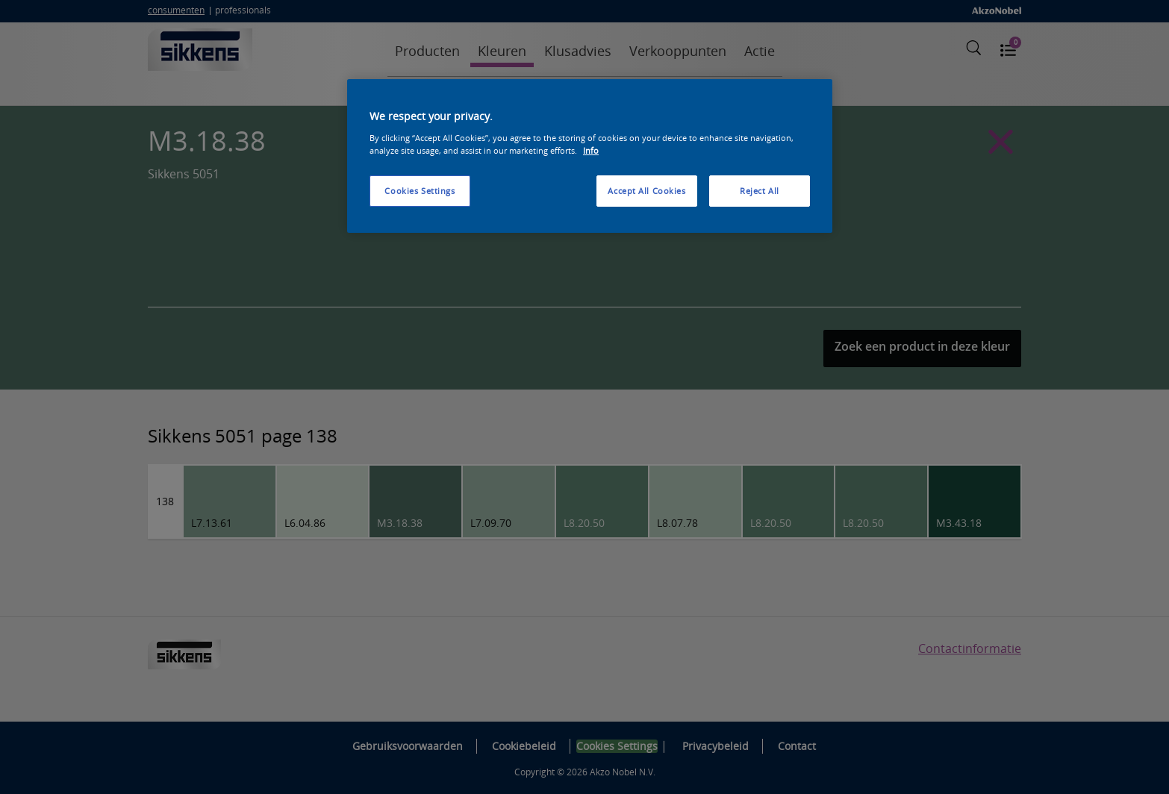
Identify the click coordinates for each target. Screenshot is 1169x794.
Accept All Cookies (646, 190)
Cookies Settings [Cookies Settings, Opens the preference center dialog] (419, 190)
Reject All (759, 190)
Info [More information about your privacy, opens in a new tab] (591, 150)
